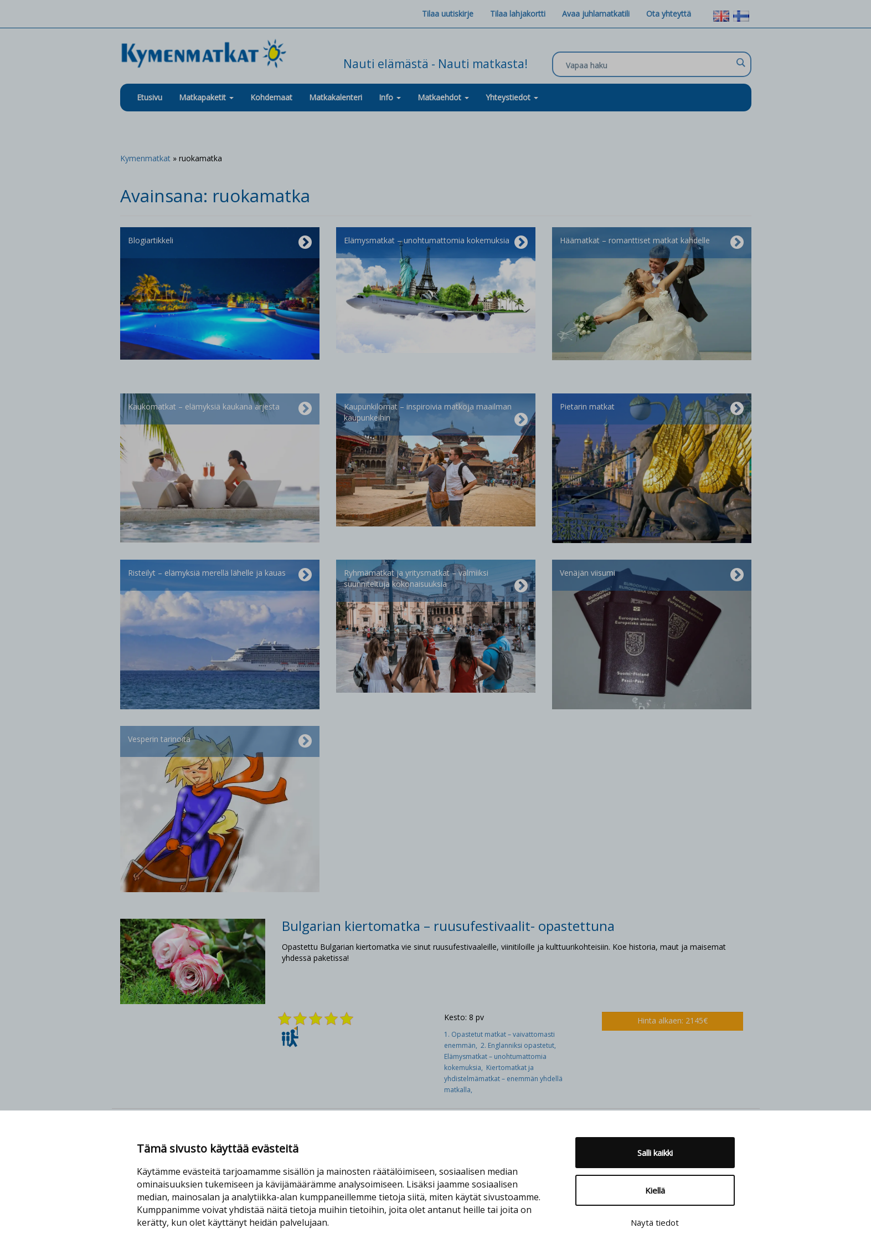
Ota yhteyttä (668, 13)
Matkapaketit (206, 97)
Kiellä (655, 1190)
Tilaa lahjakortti (517, 13)
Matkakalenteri (335, 97)
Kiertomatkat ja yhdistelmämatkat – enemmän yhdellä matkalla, (503, 1078)
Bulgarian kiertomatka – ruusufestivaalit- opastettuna (448, 926)
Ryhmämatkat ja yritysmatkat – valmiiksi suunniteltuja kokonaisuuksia (436, 580)
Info (390, 97)
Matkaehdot (443, 97)
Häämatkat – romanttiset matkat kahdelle (652, 242)
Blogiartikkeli (220, 242)
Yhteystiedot (512, 97)
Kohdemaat (271, 97)
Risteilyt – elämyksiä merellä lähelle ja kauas (220, 575)
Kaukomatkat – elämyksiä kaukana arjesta (220, 409)
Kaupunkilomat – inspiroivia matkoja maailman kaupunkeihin (436, 414)
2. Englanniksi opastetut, (519, 1045)
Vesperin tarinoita (220, 741)
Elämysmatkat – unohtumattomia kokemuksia (436, 242)
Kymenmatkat (145, 158)
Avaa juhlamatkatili (596, 13)
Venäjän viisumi (652, 575)
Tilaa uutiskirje (447, 13)
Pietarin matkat (652, 409)
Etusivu (149, 97)
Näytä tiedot (655, 1222)
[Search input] (649, 65)
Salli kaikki (655, 1152)
